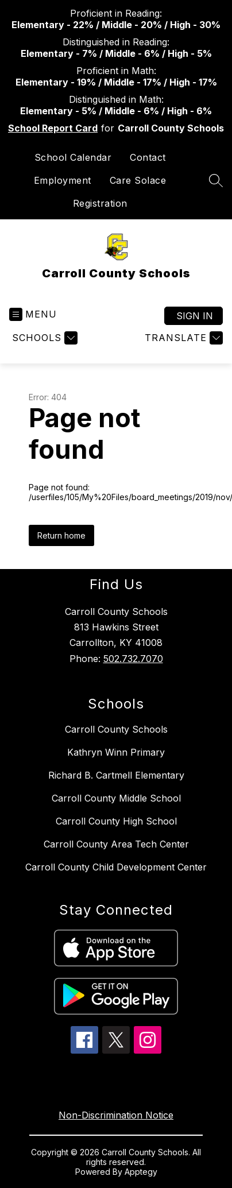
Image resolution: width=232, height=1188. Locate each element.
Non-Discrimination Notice (116, 1115)
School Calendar (73, 157)
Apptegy (141, 1172)
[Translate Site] (182, 338)
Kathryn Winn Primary (116, 752)
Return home (61, 535)
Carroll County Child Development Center (116, 867)
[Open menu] (33, 314)
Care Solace (138, 180)
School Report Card (53, 128)
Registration (100, 203)
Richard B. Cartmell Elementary (116, 775)
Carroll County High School (116, 821)
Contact (148, 157)
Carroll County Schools (116, 729)
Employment (62, 180)
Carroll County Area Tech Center (116, 844)
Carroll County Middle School (116, 798)
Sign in (194, 316)
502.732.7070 (133, 658)
